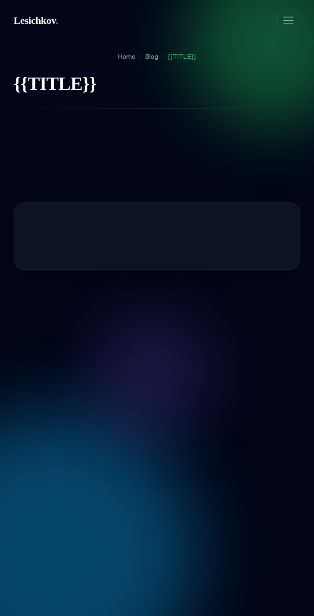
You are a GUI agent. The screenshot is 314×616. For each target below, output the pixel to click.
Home (127, 56)
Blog (151, 56)
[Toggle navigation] (288, 20)
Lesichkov (36, 20)
